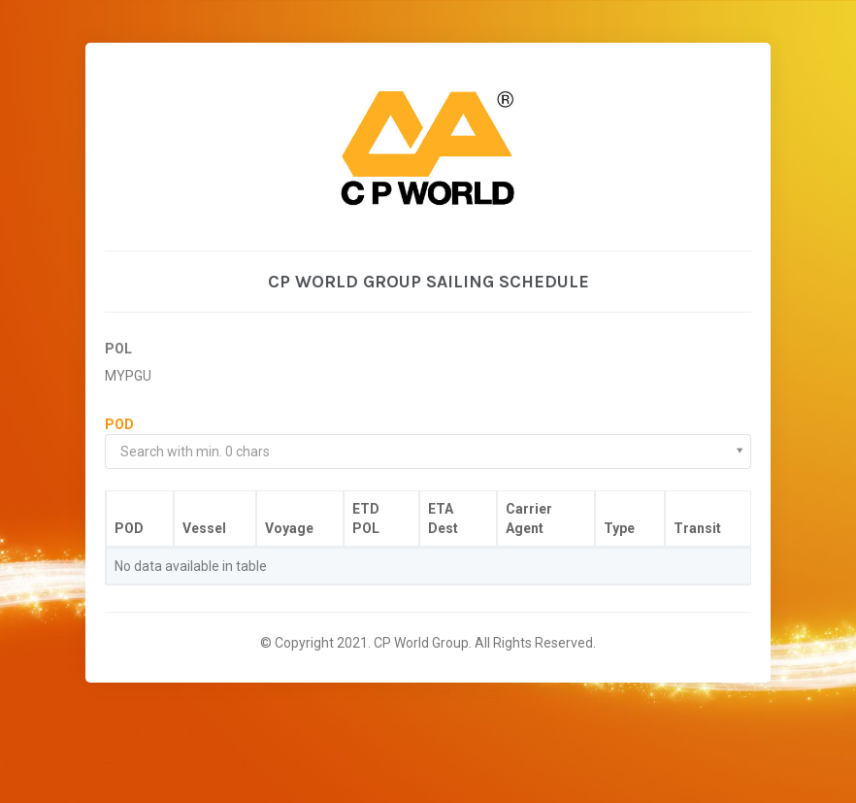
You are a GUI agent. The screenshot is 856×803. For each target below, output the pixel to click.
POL (118, 348)
